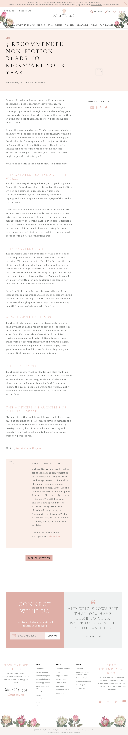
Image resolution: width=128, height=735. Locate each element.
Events (38, 695)
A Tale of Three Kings (28, 317)
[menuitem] (10, 24)
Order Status (61, 683)
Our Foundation (42, 672)
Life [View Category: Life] (8, 38)
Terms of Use (66, 732)
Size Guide (60, 686)
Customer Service (63, 669)
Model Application (43, 683)
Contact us (16, 694)
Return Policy (61, 679)
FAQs (58, 672)
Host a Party (41, 699)
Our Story (39, 669)
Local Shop (40, 692)
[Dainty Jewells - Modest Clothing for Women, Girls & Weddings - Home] (64, 13)
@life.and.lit (53, 536)
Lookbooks (80, 688)
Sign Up (53, 636)
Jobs (37, 706)
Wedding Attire (82, 685)
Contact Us (60, 693)
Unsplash (37, 448)
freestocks (22, 448)
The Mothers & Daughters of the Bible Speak (36, 409)
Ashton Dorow (37, 82)
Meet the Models (62, 689)
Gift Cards (10, 11)
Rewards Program (43, 676)
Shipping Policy (62, 676)
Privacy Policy (53, 732)
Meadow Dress (55, 2)
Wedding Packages (83, 681)
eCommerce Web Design (77, 730)
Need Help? (25, 11)
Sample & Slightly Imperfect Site (82, 673)
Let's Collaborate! (43, 679)
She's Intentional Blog (42, 687)
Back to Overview (39, 558)
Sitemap (77, 732)
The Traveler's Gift (26, 249)
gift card (96, 5)
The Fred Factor (23, 366)
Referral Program (83, 678)
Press (38, 702)
